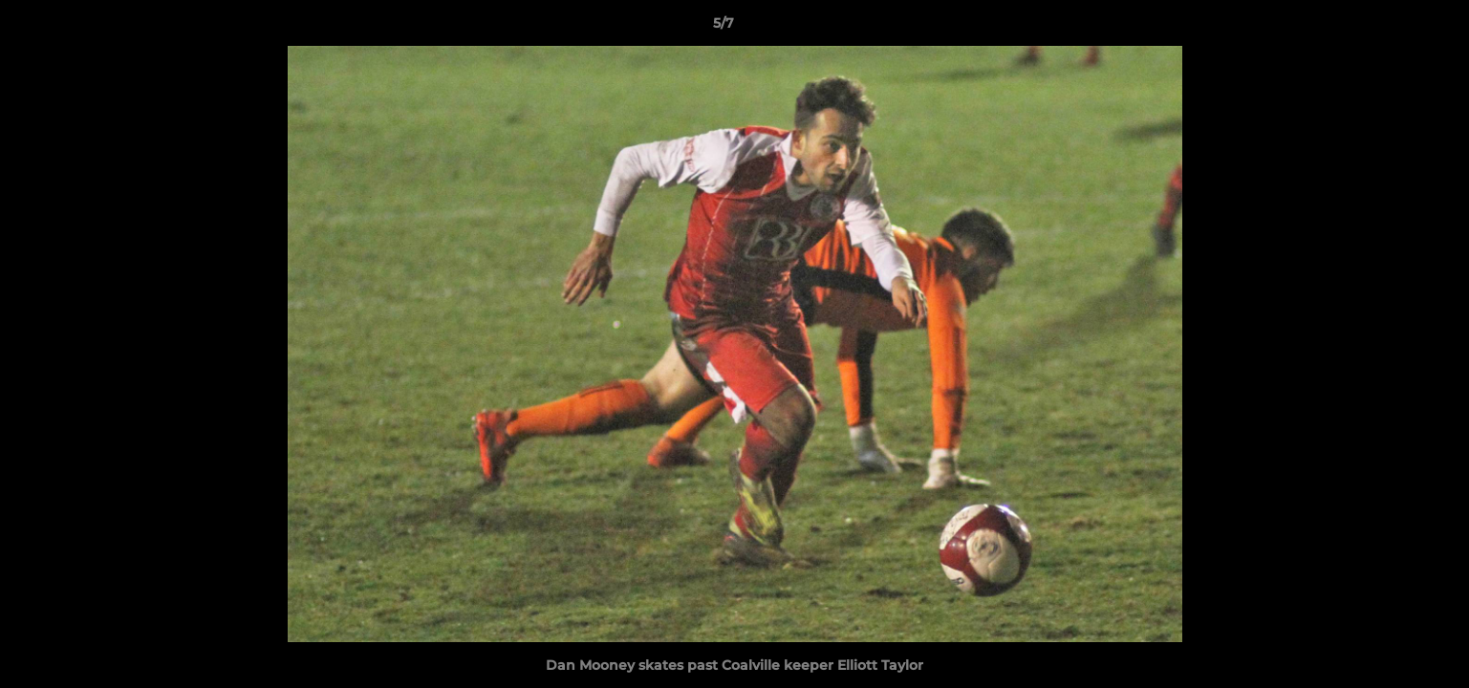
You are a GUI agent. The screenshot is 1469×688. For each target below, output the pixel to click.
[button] (1388, 27)
